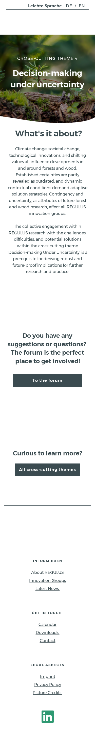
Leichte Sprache (45, 6)
